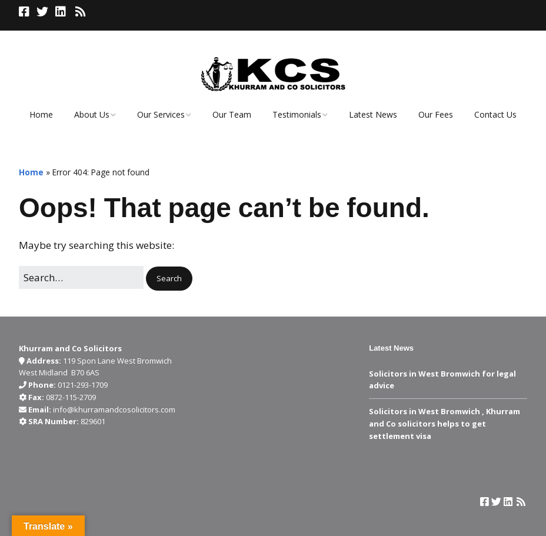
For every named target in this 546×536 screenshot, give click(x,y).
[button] (169, 279)
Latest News (373, 114)
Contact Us (495, 114)
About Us (91, 114)
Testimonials (296, 114)
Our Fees (435, 114)
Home (41, 114)
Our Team (231, 114)
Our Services (161, 114)
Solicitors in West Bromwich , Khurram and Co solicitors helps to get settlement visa (444, 423)
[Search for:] (81, 277)
